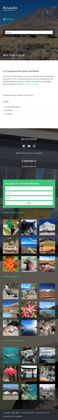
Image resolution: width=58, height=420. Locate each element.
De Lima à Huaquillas (30, 84)
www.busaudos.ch (42, 413)
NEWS (9, 19)
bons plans (9, 110)
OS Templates (17, 416)
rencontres (8, 114)
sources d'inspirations (12, 107)
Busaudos (10, 8)
